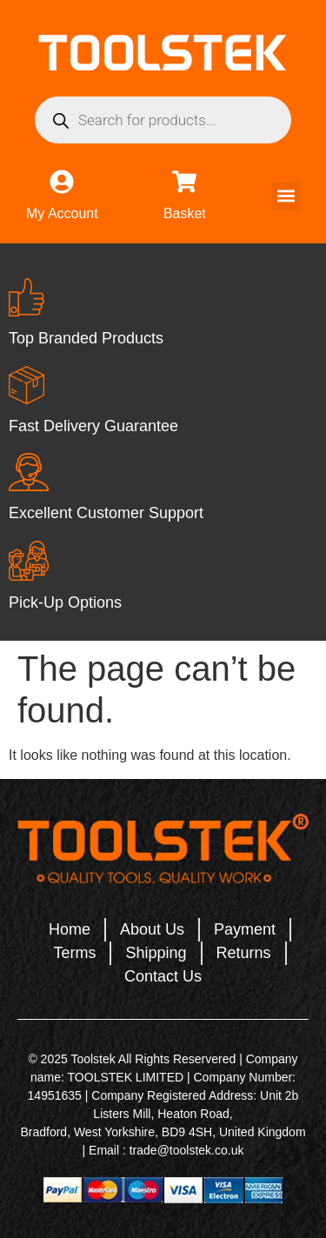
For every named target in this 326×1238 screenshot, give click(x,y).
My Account (62, 213)
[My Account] (62, 182)
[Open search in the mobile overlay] (163, 120)
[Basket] (184, 182)
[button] (285, 196)
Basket (184, 213)
